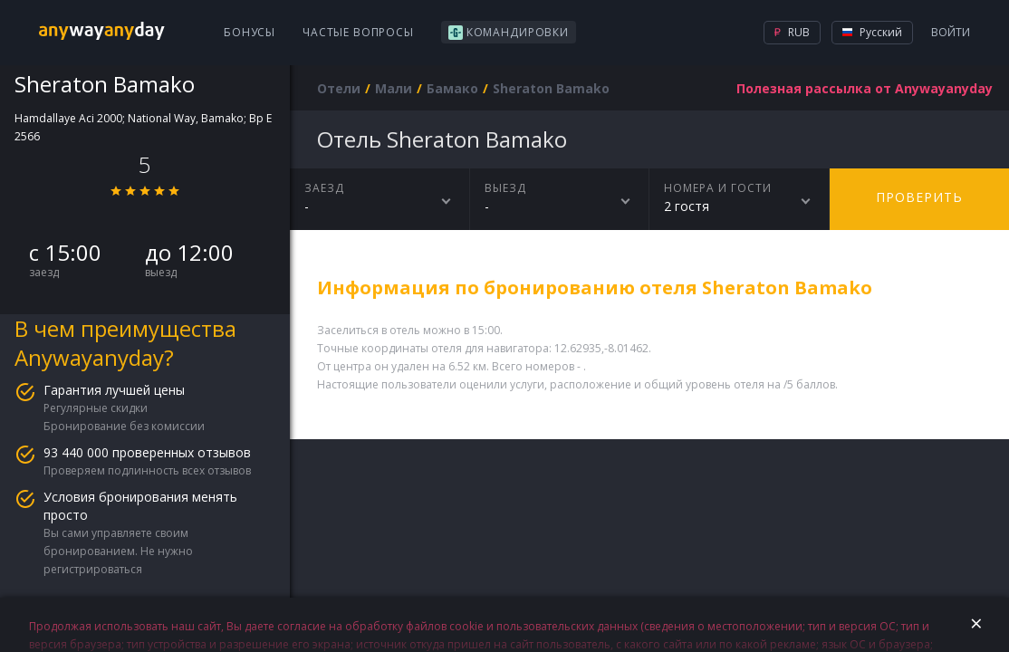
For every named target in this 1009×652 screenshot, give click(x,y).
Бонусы (249, 32)
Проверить (919, 197)
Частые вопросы (358, 32)
